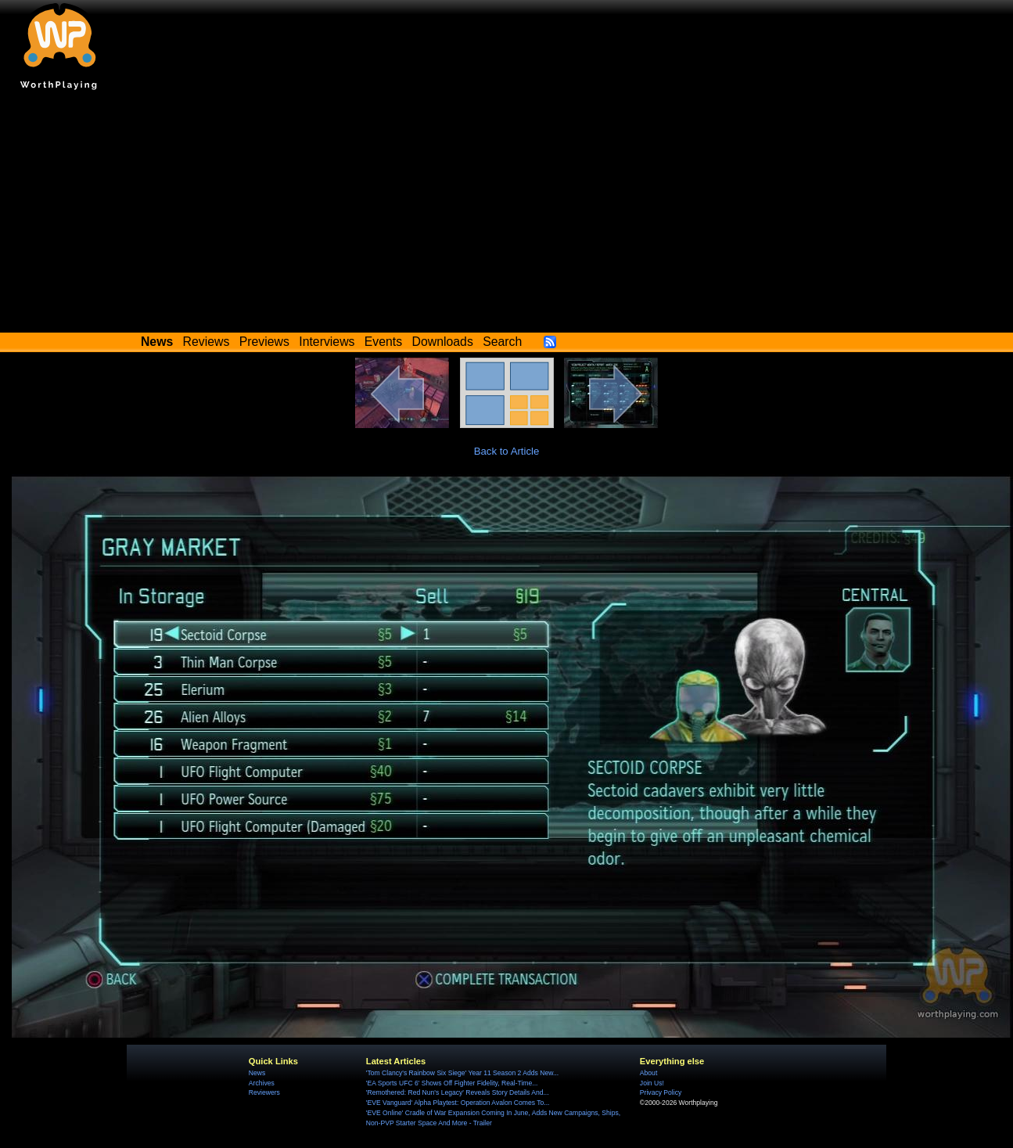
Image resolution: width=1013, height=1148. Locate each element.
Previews (264, 341)
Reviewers (264, 1092)
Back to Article (507, 451)
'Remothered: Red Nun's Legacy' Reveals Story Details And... (457, 1092)
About (648, 1073)
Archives (262, 1083)
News (257, 1073)
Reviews (206, 341)
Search (502, 341)
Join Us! (652, 1083)
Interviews (326, 341)
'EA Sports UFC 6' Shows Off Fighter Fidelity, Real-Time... (452, 1083)
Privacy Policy (660, 1092)
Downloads (442, 341)
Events (383, 341)
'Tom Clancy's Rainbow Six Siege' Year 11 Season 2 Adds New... (462, 1073)
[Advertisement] (506, 215)
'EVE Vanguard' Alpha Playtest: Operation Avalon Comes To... (458, 1103)
